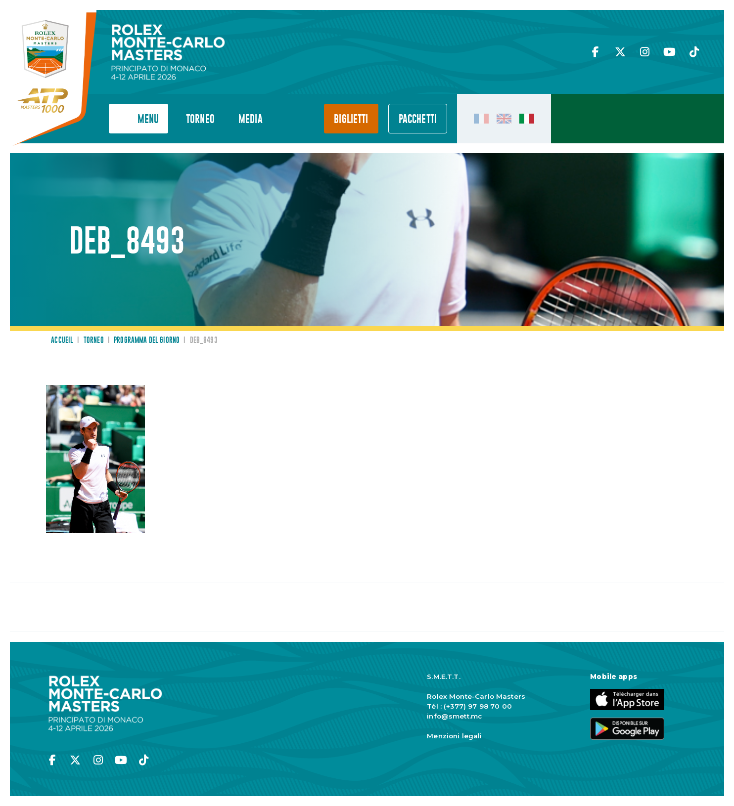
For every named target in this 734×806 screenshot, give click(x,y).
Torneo (200, 119)
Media (250, 119)
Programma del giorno (147, 340)
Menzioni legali (454, 736)
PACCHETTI (418, 119)
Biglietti (351, 119)
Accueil (62, 340)
